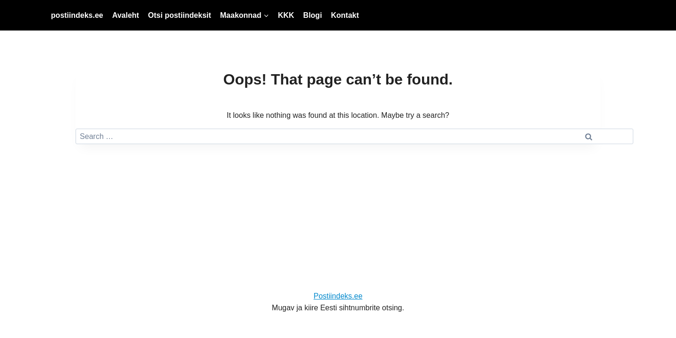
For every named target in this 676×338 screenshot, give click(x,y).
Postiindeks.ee (338, 296)
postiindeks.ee (77, 15)
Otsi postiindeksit (179, 15)
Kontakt (345, 15)
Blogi (312, 15)
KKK (286, 15)
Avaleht (125, 15)
